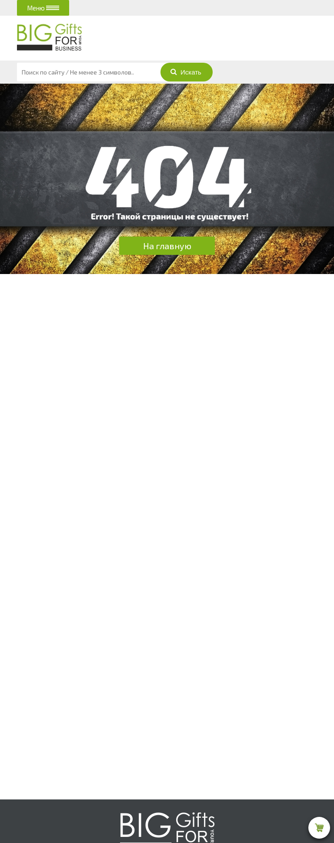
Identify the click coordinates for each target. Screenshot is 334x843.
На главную (167, 245)
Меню (43, 8)
